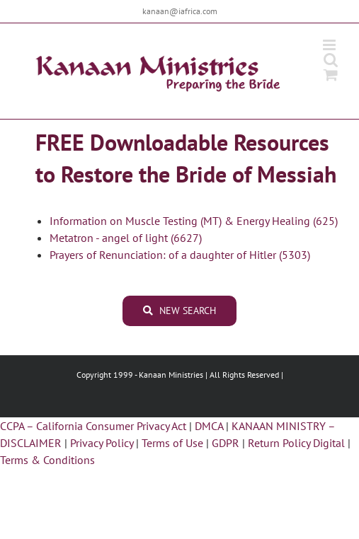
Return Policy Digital (296, 443)
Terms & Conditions (47, 460)
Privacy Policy (101, 443)
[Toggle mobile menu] (330, 44)
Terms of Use (172, 443)
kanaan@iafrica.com (179, 11)
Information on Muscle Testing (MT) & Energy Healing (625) (194, 221)
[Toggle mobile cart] (331, 74)
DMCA (209, 426)
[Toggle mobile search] (331, 59)
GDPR (225, 443)
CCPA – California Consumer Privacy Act (93, 426)
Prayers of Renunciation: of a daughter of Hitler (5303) (180, 255)
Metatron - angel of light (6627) (126, 238)
